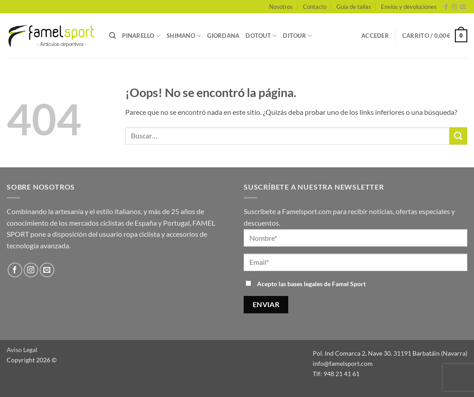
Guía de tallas (353, 6)
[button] (375, 36)
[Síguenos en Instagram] (454, 7)
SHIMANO (184, 36)
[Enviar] (458, 136)
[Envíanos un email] (463, 7)
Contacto (315, 6)
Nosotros (281, 6)
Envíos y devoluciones (409, 6)
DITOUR (297, 36)
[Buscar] (112, 35)
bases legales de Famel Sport (326, 284)
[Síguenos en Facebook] (446, 7)
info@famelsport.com (343, 363)
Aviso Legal (22, 349)
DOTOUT (261, 36)
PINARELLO (141, 36)
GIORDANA (223, 35)
